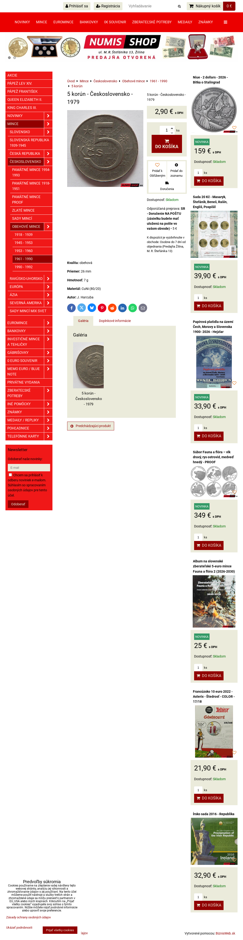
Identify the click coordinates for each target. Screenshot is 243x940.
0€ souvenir (115, 22)
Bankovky (89, 22)
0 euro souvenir (29, 361)
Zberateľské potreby (152, 22)
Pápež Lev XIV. (19, 83)
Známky (205, 22)
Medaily (185, 22)
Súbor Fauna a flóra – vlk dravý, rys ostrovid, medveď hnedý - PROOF (213, 457)
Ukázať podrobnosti (19, 927)
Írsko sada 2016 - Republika (213, 814)
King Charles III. (22, 108)
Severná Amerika (31, 303)
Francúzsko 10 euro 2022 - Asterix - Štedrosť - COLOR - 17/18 (214, 696)
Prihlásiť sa (76, 6)
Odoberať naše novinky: (25, 459)
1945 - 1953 (23, 243)
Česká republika (31, 154)
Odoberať (18, 504)
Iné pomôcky (29, 404)
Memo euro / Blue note (29, 371)
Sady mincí (22, 218)
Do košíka (166, 144)
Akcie (12, 75)
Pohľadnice (29, 428)
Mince (41, 22)
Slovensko (31, 132)
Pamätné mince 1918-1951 (31, 186)
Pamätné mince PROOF (26, 200)
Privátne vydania (23, 382)
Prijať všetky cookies (60, 930)
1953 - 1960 (23, 251)
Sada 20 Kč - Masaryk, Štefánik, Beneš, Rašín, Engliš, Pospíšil (210, 202)
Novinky (22, 22)
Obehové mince (32, 227)
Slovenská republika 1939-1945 (29, 143)
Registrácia (108, 6)
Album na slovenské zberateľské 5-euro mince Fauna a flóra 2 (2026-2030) (214, 566)
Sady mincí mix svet (28, 311)
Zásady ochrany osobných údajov (28, 917)
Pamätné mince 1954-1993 (31, 172)
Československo (31, 162)
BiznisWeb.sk (225, 933)
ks (200, 173)
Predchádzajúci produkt (90, 426)
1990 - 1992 (23, 267)
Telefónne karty (29, 436)
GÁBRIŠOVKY (29, 353)
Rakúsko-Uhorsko (31, 279)
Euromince (63, 22)
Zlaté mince (23, 210)
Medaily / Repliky (29, 420)
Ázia (31, 295)
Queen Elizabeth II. (24, 99)
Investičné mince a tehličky (29, 342)
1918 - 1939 (23, 235)
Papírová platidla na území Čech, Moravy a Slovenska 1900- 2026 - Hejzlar (213, 327)
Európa (31, 287)
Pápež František (22, 91)
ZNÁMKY (29, 412)
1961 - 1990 (23, 259)
